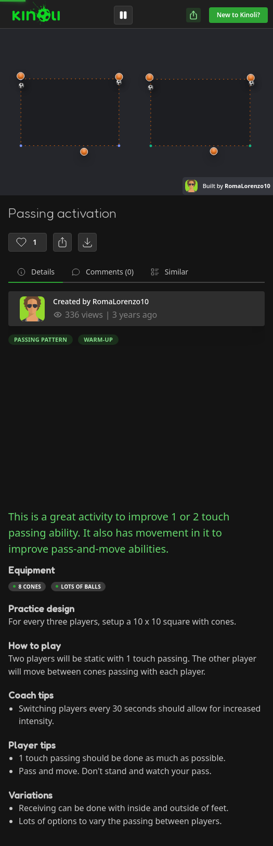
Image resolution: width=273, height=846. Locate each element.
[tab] (35, 272)
